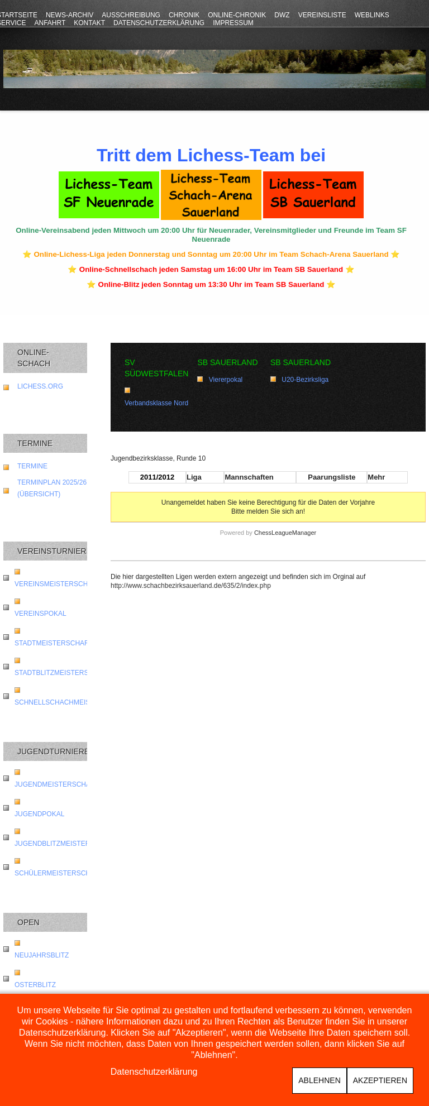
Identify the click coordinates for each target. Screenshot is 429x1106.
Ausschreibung (131, 15)
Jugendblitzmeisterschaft (66, 844)
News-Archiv (69, 15)
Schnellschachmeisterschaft (72, 702)
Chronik (184, 15)
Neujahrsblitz (42, 955)
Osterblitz (35, 985)
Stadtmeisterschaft (54, 643)
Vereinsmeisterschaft (58, 584)
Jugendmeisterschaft (57, 784)
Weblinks (372, 15)
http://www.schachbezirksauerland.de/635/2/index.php (191, 586)
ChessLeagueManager (285, 532)
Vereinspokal (40, 613)
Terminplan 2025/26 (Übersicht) (52, 488)
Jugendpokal (39, 814)
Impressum (233, 23)
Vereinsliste (322, 15)
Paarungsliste (331, 477)
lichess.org (40, 386)
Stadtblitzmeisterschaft (63, 673)
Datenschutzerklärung (158, 23)
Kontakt (89, 23)
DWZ (281, 15)
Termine (32, 466)
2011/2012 (157, 477)
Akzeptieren (380, 1080)
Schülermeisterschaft (59, 873)
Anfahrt (49, 23)
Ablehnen (319, 1080)
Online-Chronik (237, 15)
